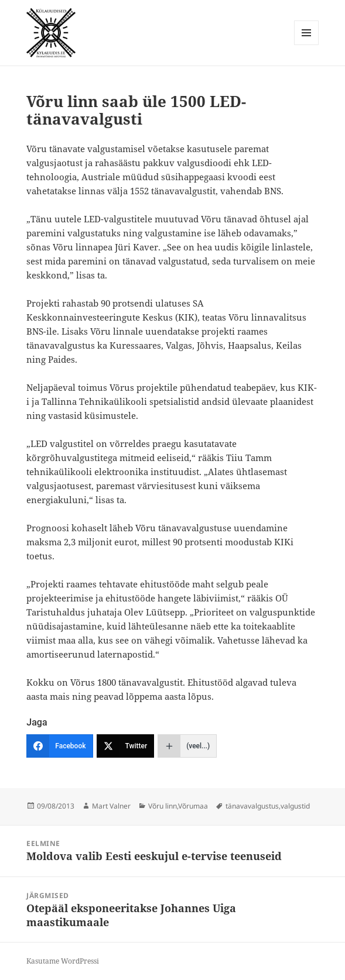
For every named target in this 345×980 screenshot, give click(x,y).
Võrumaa (193, 806)
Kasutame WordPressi (62, 961)
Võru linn (162, 806)
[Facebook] (59, 746)
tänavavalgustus (252, 806)
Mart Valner (111, 806)
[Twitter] (126, 746)
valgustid (295, 806)
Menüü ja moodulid (307, 44)
